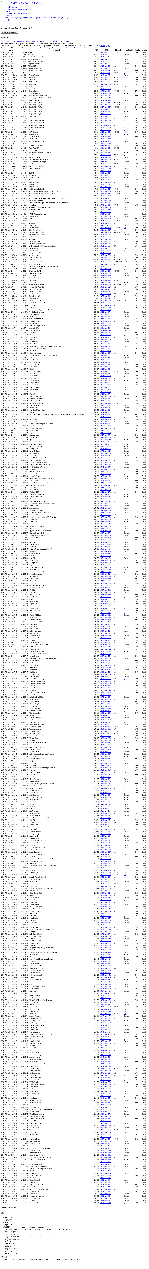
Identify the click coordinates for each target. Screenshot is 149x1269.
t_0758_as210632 (105, 786)
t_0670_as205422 (105, 590)
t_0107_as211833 (105, 836)
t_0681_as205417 (105, 588)
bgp (107, 46)
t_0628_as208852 (105, 717)
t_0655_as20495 (105, 82)
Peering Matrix (22, 13)
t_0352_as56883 (105, 255)
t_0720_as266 (104, 57)
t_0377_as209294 (105, 740)
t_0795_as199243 (105, 367)
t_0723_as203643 (105, 528)
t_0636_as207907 (105, 672)
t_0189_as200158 (105, 410)
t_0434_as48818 (105, 205)
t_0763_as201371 (105, 458)
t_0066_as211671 (105, 827)
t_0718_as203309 (105, 519)
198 (125, 872)
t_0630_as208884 (105, 720)
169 (125, 260)
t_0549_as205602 (105, 594)
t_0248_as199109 (105, 362)
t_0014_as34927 (105, 105)
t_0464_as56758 (105, 250)
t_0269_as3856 (105, 66)
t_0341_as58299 (105, 273)
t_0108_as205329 (105, 581)
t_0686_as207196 (105, 635)
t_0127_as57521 (105, 264)
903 (125, 102)
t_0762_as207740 (105, 660)
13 (124, 246)
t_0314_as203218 (105, 515)
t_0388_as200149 (105, 408)
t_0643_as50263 (105, 221)
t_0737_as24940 (105, 91)
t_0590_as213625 (105, 922)
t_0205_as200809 (105, 440)
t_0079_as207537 (105, 656)
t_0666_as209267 (105, 738)
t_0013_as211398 (105, 818)
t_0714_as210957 (105, 799)
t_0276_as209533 (105, 747)
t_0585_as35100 (105, 116)
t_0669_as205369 (105, 583)
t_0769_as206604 (105, 622)
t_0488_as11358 (105, 75)
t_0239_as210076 (105, 770)
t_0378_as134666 (105, 305)
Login (7, 23)
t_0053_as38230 (105, 123)
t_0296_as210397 (105, 779)
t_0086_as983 (104, 61)
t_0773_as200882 (105, 446)
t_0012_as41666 (105, 152)
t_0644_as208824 (105, 715)
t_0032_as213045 (105, 884)
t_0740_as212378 (105, 854)
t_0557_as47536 (105, 191)
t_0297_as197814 (105, 337)
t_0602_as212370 (105, 852)
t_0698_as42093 (105, 155)
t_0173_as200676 (105, 430)
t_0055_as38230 (105, 127)
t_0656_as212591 (105, 859)
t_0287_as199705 (105, 394)
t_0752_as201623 (105, 471)
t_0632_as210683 (105, 790)
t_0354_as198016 (105, 344)
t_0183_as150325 (105, 319)
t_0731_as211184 (105, 809)
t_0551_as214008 (105, 945)
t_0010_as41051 (105, 148)
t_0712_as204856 (105, 558)
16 (124, 257)
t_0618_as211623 (105, 822)
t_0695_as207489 (105, 651)
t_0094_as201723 (105, 474)
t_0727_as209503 (105, 745)
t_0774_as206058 (105, 610)
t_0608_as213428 (105, 904)
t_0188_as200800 (105, 437)
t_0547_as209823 (105, 758)
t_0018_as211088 (105, 806)
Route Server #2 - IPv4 (44, 42)
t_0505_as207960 (105, 679)
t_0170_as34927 (105, 107)
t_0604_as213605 (105, 920)
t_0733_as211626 (105, 825)
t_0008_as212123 (105, 840)
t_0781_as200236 (105, 414)
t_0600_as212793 (105, 868)
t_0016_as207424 (105, 642)
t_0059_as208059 (105, 681)
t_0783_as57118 (105, 257)
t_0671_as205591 (105, 592)
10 (124, 294)
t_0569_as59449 (105, 275)
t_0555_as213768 (105, 929)
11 (124, 884)
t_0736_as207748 (105, 663)
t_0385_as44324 (105, 164)
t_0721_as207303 (105, 640)
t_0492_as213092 (105, 888)
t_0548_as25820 (105, 93)
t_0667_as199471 (105, 380)
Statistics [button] (8, 15)
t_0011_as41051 (105, 150)
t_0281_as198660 (105, 353)
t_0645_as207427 (105, 645)
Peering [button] (8, 11)
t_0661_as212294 (105, 850)
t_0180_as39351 (105, 132)
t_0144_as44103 (105, 162)
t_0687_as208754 (105, 706)
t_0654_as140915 (105, 314)
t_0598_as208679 (105, 695)
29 (124, 155)
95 (124, 148)
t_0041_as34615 (105, 100)
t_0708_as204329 (105, 542)
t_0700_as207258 (105, 638)
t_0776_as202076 (105, 478)
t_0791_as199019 (105, 360)
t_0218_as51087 (105, 230)
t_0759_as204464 (105, 547)
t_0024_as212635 (105, 861)
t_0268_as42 (104, 52)
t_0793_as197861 (105, 339)
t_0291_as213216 (105, 891)
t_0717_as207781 (105, 665)
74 (124, 91)
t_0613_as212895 (105, 875)
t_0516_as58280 (105, 269)
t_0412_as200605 (105, 428)
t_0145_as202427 (105, 487)
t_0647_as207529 (105, 654)
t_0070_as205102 (105, 569)
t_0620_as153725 (105, 326)
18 (124, 280)
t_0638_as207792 (105, 667)
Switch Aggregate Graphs (60, 17)
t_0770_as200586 (105, 426)
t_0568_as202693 (105, 490)
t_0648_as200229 (105, 412)
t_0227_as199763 (105, 396)
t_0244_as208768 (105, 711)
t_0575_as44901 (105, 175)
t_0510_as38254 (105, 130)
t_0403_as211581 (105, 820)
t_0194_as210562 (105, 781)
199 (125, 285)
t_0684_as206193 (105, 617)
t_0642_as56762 (105, 253)
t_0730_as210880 (105, 795)
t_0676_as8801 (105, 73)
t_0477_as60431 (105, 289)
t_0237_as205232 (105, 576)
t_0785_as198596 (105, 351)
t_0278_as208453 (105, 690)
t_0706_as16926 (105, 80)
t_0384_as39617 (105, 139)
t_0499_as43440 (105, 157)
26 (124, 205)
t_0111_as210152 (105, 772)
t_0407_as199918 (105, 401)
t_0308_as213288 (105, 895)
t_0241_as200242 (105, 417)
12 (124, 146)
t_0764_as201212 (105, 451)
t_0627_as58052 (105, 266)
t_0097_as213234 (105, 893)
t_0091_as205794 (105, 599)
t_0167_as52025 (105, 232)
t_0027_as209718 (105, 756)
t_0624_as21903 (105, 89)
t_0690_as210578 (105, 784)
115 (125, 150)
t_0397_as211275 (105, 813)
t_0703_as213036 (105, 881)
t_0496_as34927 (105, 114)
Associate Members (25, 9)
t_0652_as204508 (105, 549)
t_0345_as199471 (105, 378)
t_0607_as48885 (105, 207)
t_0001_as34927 (105, 102)
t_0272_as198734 (105, 357)
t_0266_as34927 (105, 109)
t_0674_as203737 (105, 533)
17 (124, 82)
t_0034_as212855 (105, 870)
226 (125, 875)
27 (124, 731)
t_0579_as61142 (105, 298)
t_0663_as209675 (105, 754)
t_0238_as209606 (105, 749)
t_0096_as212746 (105, 863)
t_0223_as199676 (105, 387)
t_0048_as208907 (105, 722)
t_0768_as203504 (105, 526)
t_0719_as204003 (105, 537)
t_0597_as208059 (105, 683)
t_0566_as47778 (105, 200)
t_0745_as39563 (105, 136)
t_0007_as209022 (105, 729)
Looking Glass (11, 13)
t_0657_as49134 (105, 214)
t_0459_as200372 (105, 421)
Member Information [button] (13, 7)
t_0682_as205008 (105, 563)
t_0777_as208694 (105, 699)
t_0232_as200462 (105, 424)
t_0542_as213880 (105, 936)
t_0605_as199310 (105, 371)
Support (8, 20)
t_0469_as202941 (105, 503)
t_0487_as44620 (105, 171)
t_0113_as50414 (105, 225)
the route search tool (81, 48)
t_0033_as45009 (105, 180)
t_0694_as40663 (105, 141)
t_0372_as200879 (105, 444)
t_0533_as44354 (105, 166)
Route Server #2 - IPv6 (9, 32)
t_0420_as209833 (105, 763)
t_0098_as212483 (105, 856)
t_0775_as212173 (105, 847)
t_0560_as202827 (105, 494)
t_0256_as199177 (105, 364)
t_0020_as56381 (105, 246)
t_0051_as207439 (105, 647)
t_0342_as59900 (105, 285)
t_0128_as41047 (105, 146)
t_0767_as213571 (105, 913)
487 (125, 232)
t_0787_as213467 (105, 909)
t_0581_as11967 (105, 77)
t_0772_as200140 (105, 405)
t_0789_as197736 (105, 335)
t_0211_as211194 (105, 811)
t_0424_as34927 (105, 111)
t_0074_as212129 (105, 845)
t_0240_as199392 (105, 376)
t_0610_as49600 (105, 219)
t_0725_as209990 (105, 768)
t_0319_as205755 (105, 597)
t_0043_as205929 (105, 608)
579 (125, 301)
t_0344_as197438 (105, 330)
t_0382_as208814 (105, 713)
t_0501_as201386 (105, 462)
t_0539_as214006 (105, 943)
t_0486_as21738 (105, 84)
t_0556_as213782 (105, 932)
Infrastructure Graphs (31, 17)
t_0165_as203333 (105, 522)
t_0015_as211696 (105, 831)
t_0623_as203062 (105, 508)
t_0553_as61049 (105, 296)
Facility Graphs (45, 17)
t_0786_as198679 (105, 355)
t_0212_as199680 (105, 389)
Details (144, 52)
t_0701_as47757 (105, 198)
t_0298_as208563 (105, 692)
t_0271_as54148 (105, 244)
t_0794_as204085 (105, 540)
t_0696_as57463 (105, 262)
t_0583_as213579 (105, 918)
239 (125, 228)
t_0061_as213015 (105, 879)
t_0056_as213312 (105, 897)
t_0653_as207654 (105, 658)
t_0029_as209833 (105, 761)
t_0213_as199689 (105, 392)
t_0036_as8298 (105, 70)
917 (125, 105)
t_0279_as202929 (105, 499)
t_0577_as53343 (105, 239)
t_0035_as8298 (105, 68)
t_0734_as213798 (105, 934)
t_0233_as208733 (105, 702)
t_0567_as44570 (105, 168)
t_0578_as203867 (105, 535)
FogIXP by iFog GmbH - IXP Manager (22, 3)
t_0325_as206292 (105, 619)
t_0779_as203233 (105, 517)
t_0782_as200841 (105, 442)
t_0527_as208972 (105, 727)
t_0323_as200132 (105, 403)
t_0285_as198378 (105, 348)
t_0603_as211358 (105, 815)
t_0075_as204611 (105, 553)
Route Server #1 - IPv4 (9, 42)
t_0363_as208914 (105, 724)
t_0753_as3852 (105, 64)
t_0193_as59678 (105, 282)
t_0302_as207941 (105, 674)
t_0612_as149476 (105, 316)
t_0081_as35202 (105, 118)
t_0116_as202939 (105, 501)
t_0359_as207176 (105, 633)
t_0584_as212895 (105, 872)
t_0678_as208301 (105, 688)
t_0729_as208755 (105, 708)
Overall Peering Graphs (14, 17)
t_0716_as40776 (105, 143)
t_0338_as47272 (105, 184)
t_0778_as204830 (105, 556)
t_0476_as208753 (105, 704)
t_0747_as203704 (105, 531)
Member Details (11, 9)
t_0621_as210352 (105, 777)
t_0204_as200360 (105, 419)
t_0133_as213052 (105, 886)
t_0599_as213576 (105, 916)
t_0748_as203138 (105, 512)
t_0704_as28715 (105, 95)
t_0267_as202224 (105, 481)
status (103, 46)
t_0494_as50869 (105, 228)
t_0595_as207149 (105, 631)
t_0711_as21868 (105, 86)
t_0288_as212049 (105, 838)
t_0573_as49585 (105, 216)
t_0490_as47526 (105, 189)
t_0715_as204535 (105, 551)
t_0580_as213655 (105, 927)
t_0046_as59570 (105, 278)
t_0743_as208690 (105, 697)
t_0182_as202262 (105, 483)
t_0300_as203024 (105, 506)
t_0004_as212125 (105, 843)
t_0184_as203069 (105, 510)
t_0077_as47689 (105, 196)
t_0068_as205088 (105, 567)
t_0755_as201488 (105, 465)
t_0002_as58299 (105, 271)
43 (124, 164)
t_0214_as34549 (105, 98)
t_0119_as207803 (105, 670)
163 (125, 132)
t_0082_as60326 (105, 287)
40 (124, 189)
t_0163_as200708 (105, 433)
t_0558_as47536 (105, 193)
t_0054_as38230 (105, 125)
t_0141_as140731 (105, 312)
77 (124, 73)
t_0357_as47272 (105, 187)
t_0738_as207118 (105, 629)
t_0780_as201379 (105, 460)
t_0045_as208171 (105, 686)
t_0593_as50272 (105, 223)
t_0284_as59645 (105, 280)
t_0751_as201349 (105, 455)
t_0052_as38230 (105, 121)
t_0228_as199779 (105, 398)
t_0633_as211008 (105, 802)
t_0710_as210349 (105, 774)
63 (124, 52)
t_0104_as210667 (105, 788)
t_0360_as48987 (105, 212)
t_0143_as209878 (105, 765)
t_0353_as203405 (105, 524)
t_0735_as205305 (105, 578)
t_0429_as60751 (105, 291)
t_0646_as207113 (105, 626)
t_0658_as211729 (105, 834)
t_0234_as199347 (105, 373)
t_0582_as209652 (105, 752)
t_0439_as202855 (105, 496)
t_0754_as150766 (105, 321)
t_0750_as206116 (105, 613)
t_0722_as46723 (105, 182)
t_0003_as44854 (105, 173)
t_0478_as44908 (105, 178)
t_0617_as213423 (105, 902)
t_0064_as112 (104, 54)
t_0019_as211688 (105, 829)
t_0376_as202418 (105, 485)
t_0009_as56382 (105, 248)
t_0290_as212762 (105, 866)
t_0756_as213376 (105, 900)
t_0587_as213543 (105, 911)
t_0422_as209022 (105, 733)
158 (125, 371)
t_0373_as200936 (105, 449)
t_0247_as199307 (105, 369)
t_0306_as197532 (105, 332)
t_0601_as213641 (105, 925)
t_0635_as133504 (105, 303)
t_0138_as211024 (105, 804)
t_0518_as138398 (105, 310)
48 (124, 159)
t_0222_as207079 (105, 624)
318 (125, 271)
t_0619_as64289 (105, 301)
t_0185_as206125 (105, 615)
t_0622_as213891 (105, 938)
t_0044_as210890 (105, 797)
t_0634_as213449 (105, 907)
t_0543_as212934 (105, 877)
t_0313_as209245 (105, 736)
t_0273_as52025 (105, 234)
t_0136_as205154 (105, 572)
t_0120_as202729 (105, 492)
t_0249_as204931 (105, 560)
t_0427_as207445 (105, 649)
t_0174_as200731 (105, 435)
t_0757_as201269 (105, 453)
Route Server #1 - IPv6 (27, 42)
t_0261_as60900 (105, 294)
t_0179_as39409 (105, 134)
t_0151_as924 (104, 59)
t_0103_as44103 (105, 159)
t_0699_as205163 (105, 574)
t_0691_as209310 (105, 743)
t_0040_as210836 (105, 793)
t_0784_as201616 (105, 469)
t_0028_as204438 (105, 544)
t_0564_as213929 (105, 941)
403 (125, 107)
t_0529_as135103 (105, 307)
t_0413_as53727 (105, 241)
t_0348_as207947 (105, 676)
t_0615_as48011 (105, 203)
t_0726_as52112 (105, 237)
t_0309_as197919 (105, 342)
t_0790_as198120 (105, 346)
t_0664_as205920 (105, 606)
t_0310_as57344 (105, 260)
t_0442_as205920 (105, 604)
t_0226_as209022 (105, 731)
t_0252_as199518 (105, 383)
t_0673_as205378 (105, 585)
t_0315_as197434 (105, 328)
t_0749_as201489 (105, 467)
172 (125, 191)
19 (124, 70)
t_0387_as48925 (105, 209)
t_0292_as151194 (105, 323)
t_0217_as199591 (105, 385)
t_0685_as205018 (105, 565)
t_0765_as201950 (105, 476)
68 (124, 77)
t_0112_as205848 (105, 601)
